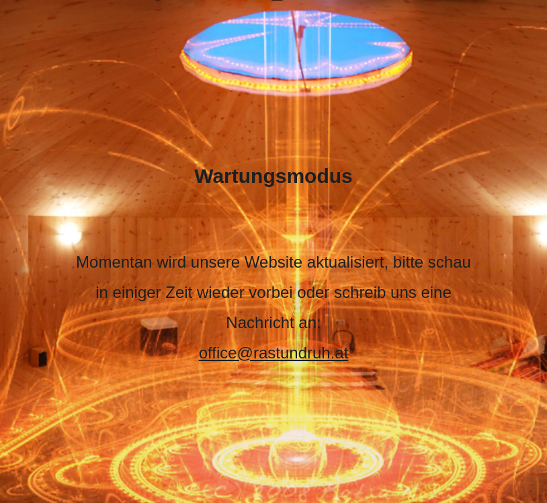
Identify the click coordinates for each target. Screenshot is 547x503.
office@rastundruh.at (274, 353)
